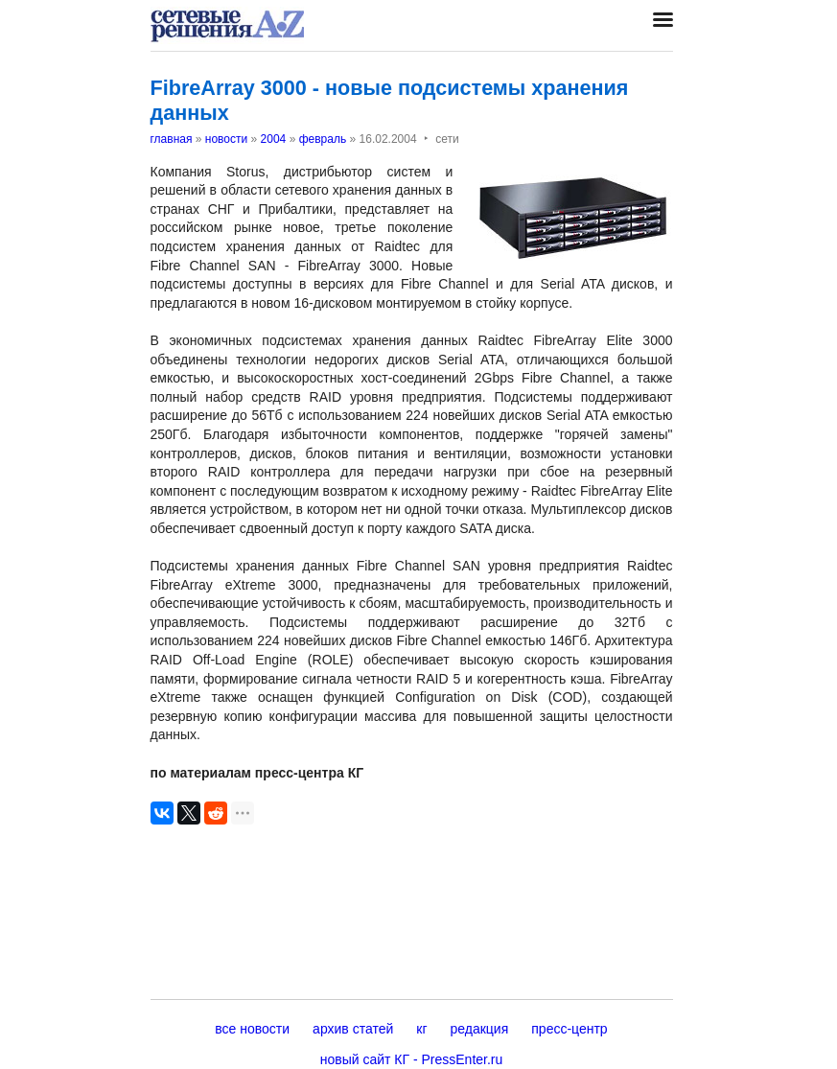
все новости (252, 1028)
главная (172, 139)
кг (421, 1028)
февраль (323, 139)
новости (226, 139)
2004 (274, 139)
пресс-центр (569, 1028)
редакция (480, 1028)
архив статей (353, 1028)
